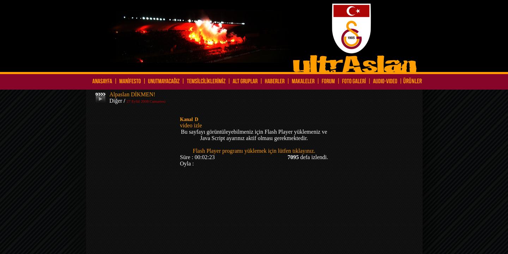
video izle (191, 125)
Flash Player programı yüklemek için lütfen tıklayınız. (254, 151)
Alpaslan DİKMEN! (132, 94)
